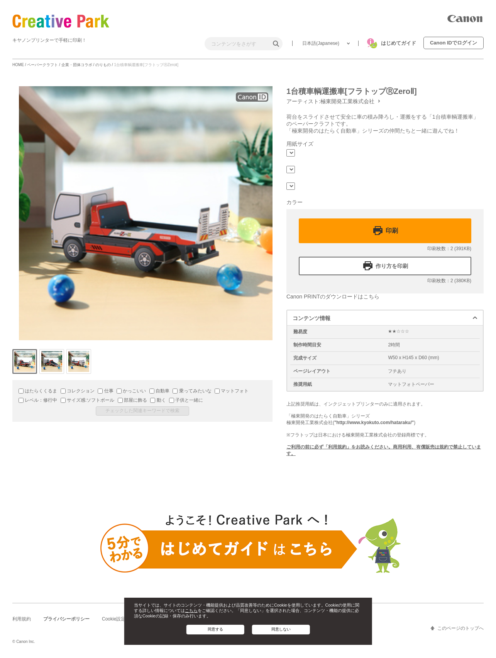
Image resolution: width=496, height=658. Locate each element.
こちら (191, 610)
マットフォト (232, 391)
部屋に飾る (132, 400)
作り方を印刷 (392, 266)
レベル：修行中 (38, 400)
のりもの (103, 65)
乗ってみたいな (192, 391)
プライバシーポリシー (66, 619)
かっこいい (131, 391)
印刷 (392, 231)
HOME (18, 65)
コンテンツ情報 (311, 318)
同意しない (281, 629)
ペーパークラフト (42, 65)
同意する (215, 629)
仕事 (105, 391)
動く (158, 400)
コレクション (78, 391)
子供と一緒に (186, 400)
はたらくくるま (38, 391)
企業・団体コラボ (76, 65)
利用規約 (21, 619)
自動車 (159, 391)
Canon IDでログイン (453, 43)
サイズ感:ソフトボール (88, 400)
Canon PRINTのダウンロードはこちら (332, 296)
